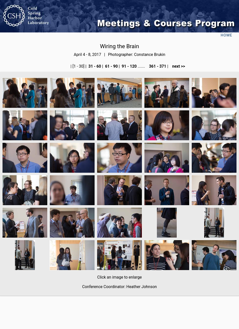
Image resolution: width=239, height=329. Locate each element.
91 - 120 (129, 66)
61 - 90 (111, 66)
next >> (177, 66)
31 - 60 (94, 66)
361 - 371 (157, 66)
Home (226, 35)
